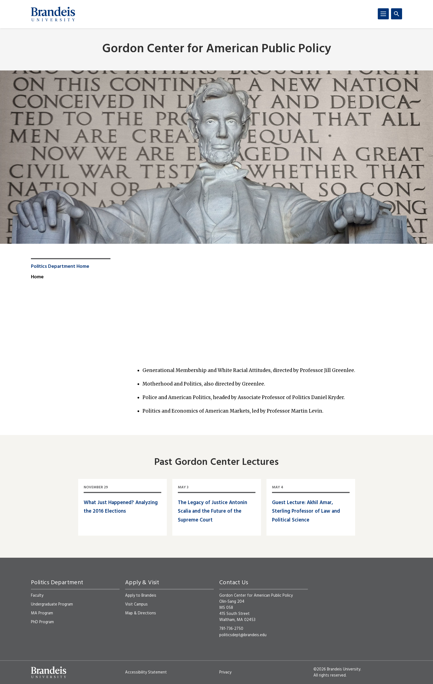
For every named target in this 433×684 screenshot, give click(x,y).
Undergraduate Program (52, 604)
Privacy (225, 672)
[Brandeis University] (53, 14)
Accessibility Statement (146, 672)
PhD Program (42, 622)
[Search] (396, 13)
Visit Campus (136, 604)
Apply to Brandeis (140, 595)
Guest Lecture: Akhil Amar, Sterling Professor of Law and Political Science (306, 511)
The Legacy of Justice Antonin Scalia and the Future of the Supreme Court (212, 511)
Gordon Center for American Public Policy (216, 49)
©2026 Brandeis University (336, 669)
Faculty (37, 595)
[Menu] (383, 13)
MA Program (42, 613)
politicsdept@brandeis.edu (242, 635)
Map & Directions (140, 613)
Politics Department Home (60, 267)
